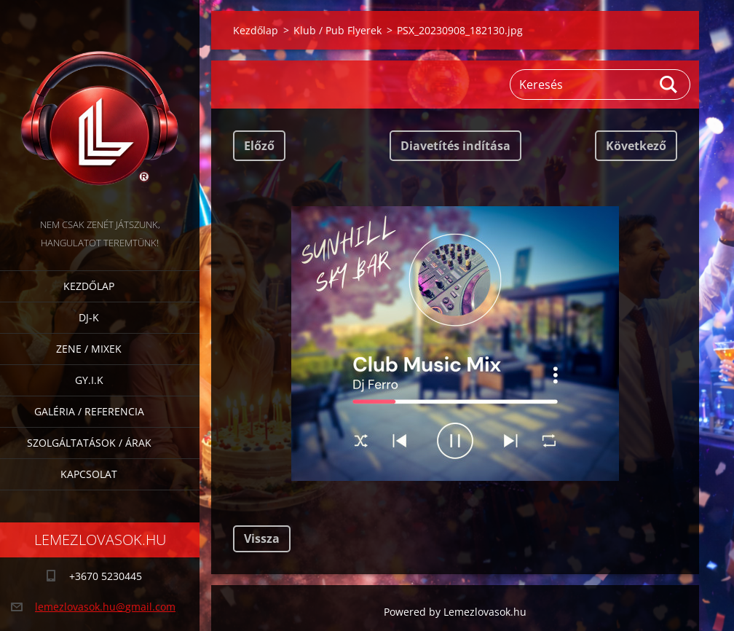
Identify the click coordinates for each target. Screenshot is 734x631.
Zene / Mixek (89, 349)
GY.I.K (89, 380)
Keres (669, 84)
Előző (259, 146)
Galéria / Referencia (89, 411)
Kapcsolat (88, 474)
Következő (636, 146)
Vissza (262, 538)
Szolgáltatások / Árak (89, 443)
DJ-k (89, 317)
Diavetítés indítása (455, 146)
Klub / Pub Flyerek (337, 30)
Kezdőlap (88, 286)
